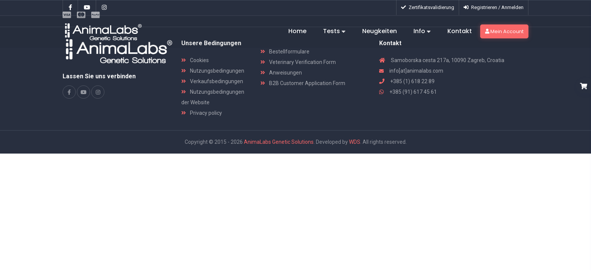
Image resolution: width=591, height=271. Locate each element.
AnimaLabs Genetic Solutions (279, 142)
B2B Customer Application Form (302, 83)
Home (297, 31)
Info (422, 32)
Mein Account (504, 31)
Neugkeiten (379, 31)
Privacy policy (201, 113)
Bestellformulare (284, 52)
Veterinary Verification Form (298, 62)
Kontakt (459, 31)
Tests (334, 32)
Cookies (195, 60)
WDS (354, 142)
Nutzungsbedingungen (212, 71)
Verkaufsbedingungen (212, 81)
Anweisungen (281, 73)
